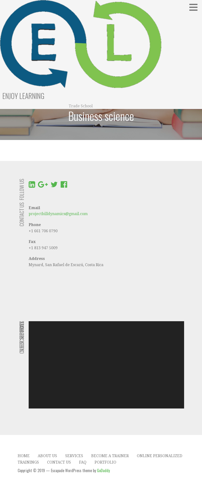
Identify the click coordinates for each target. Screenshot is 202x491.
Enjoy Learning (23, 95)
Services (74, 456)
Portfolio (105, 462)
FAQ (82, 462)
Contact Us (59, 462)
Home (24, 456)
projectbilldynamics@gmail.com (58, 214)
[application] (106, 364)
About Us (47, 456)
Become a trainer (110, 456)
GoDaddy (103, 470)
